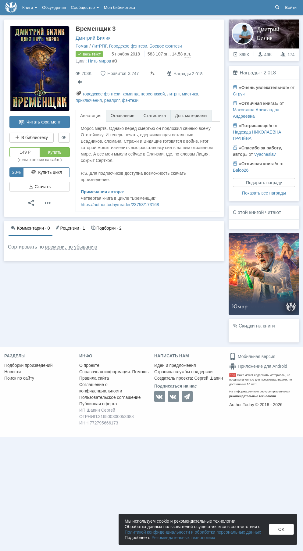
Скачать (40, 186)
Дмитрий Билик (93, 38)
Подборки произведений (28, 365)
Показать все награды (264, 193)
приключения (89, 100)
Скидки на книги (257, 325)
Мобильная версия (252, 356)
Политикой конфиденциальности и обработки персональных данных (193, 532)
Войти (291, 7)
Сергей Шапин (208, 378)
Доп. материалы (191, 115)
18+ (232, 375)
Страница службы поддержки (183, 371)
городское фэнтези (101, 93)
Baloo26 (240, 170)
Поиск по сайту (19, 378)
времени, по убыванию (71, 246)
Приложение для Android (258, 366)
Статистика (155, 115)
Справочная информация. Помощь (114, 371)
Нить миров (99, 61)
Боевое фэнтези (166, 46)
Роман (82, 46)
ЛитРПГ (99, 46)
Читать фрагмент (40, 122)
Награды (249, 72)
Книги (29, 7)
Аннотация (91, 115)
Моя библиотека (119, 7)
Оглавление (122, 115)
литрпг (173, 93)
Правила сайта (94, 378)
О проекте (89, 365)
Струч (238, 93)
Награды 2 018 (185, 73)
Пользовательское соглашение (110, 397)
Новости (12, 371)
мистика (190, 93)
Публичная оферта (98, 403)
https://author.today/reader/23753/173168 (120, 204)
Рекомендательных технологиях (183, 537)
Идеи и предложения (175, 365)
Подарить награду (264, 182)
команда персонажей (144, 93)
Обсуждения (54, 7)
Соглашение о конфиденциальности (100, 387)
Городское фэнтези (128, 46)
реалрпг (111, 100)
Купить (54, 152)
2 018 (270, 72)
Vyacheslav (265, 154)
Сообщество (85, 7)
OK (281, 529)
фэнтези (130, 100)
